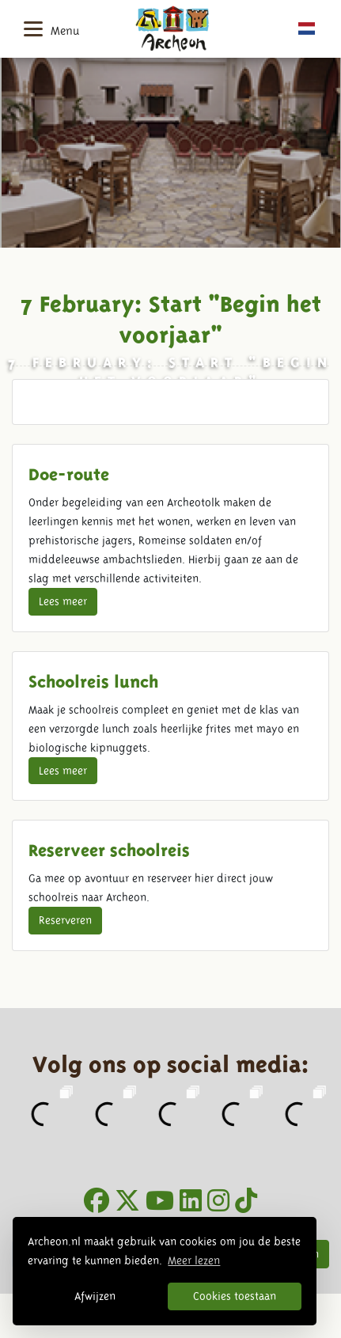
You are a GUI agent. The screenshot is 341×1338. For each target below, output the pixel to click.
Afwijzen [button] (95, 1296)
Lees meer (63, 601)
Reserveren (65, 920)
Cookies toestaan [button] (234, 1296)
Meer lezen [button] (194, 1260)
